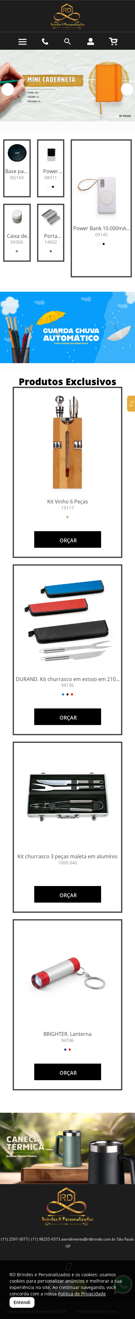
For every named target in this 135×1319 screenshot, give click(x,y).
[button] (7, 89)
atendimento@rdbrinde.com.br (88, 1239)
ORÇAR (67, 540)
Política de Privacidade (82, 1294)
